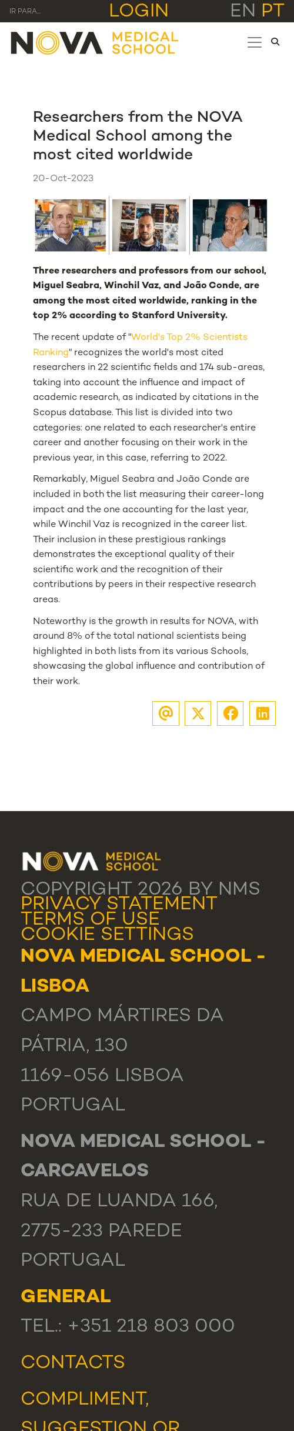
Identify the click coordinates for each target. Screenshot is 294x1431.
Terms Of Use (90, 920)
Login (139, 12)
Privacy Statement (119, 905)
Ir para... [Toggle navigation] (25, 12)
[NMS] (95, 42)
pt (273, 12)
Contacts (73, 1363)
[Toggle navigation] (254, 42)
